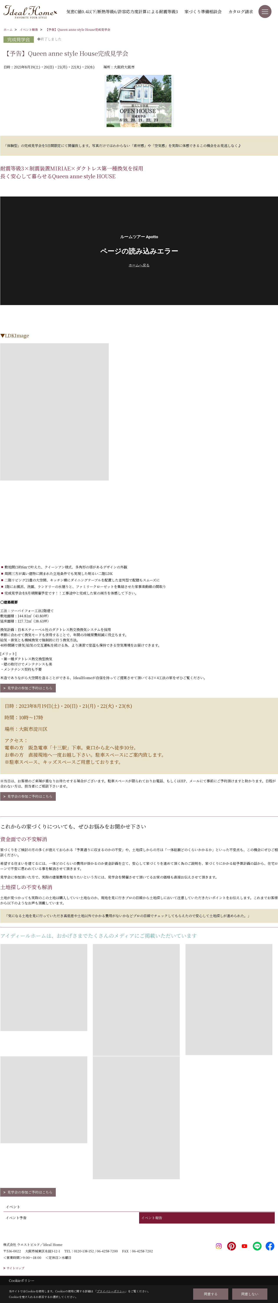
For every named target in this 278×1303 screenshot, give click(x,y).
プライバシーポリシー (111, 1291)
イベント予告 (16, 1217)
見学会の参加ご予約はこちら (30, 687)
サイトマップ (15, 1268)
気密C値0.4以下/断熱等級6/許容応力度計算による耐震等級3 (122, 11)
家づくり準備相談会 (203, 11)
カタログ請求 (240, 11)
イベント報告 (151, 1217)
